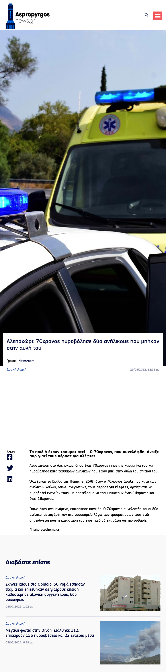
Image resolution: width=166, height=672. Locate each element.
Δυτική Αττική (16, 370)
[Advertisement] (83, 411)
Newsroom (26, 361)
